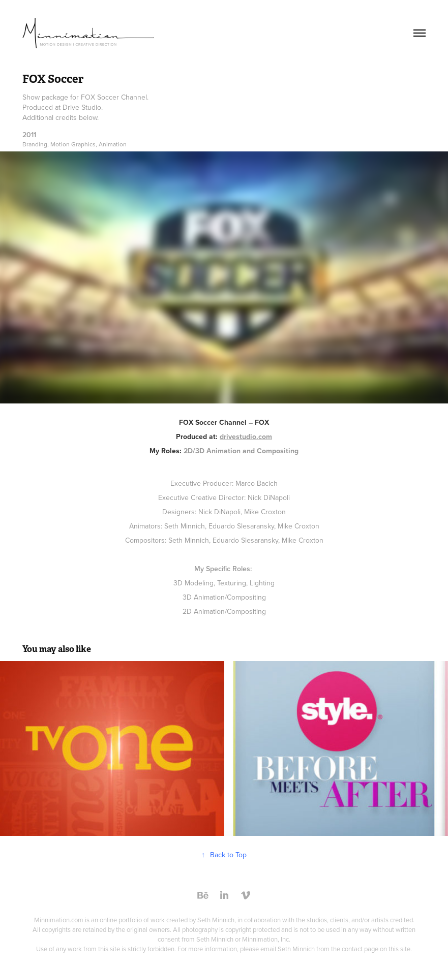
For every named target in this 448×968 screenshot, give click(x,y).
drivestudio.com (246, 436)
